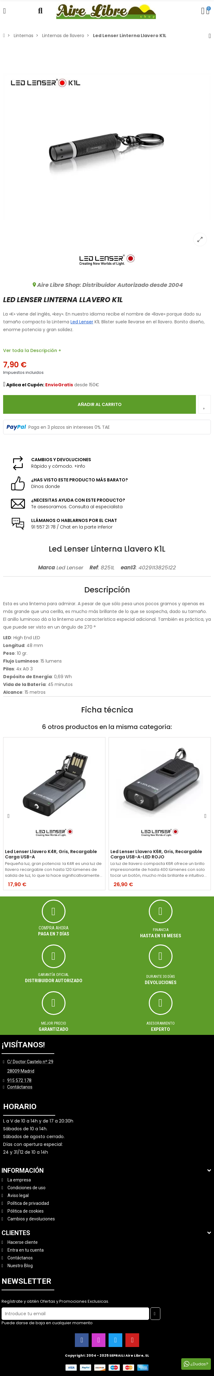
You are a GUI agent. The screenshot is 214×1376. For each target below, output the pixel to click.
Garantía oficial (53, 974)
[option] (107, 146)
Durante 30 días (160, 976)
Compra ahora (54, 927)
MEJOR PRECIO (53, 1023)
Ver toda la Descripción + (32, 350)
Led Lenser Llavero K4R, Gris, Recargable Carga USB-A (51, 854)
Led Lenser (82, 322)
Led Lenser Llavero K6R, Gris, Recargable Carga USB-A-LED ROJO (156, 854)
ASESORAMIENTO (160, 1023)
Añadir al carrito (100, 404)
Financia (160, 929)
